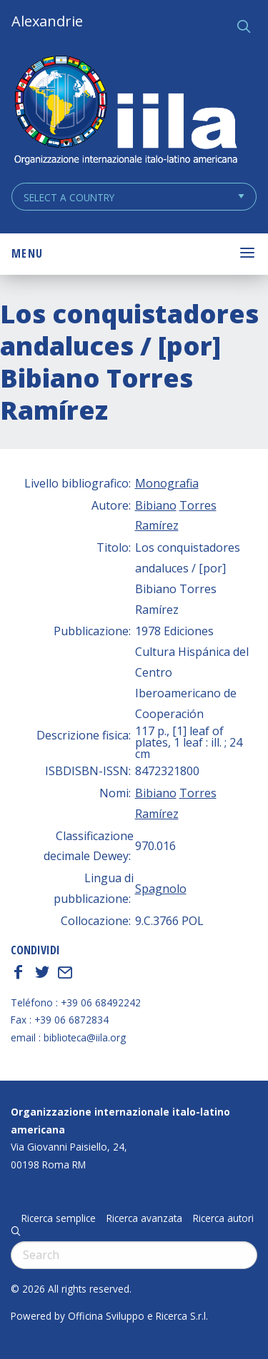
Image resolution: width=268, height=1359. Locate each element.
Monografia (167, 483)
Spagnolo (161, 888)
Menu (27, 253)
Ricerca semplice (58, 1218)
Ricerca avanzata (144, 1218)
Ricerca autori (223, 1218)
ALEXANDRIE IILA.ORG (125, 112)
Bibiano (156, 505)
